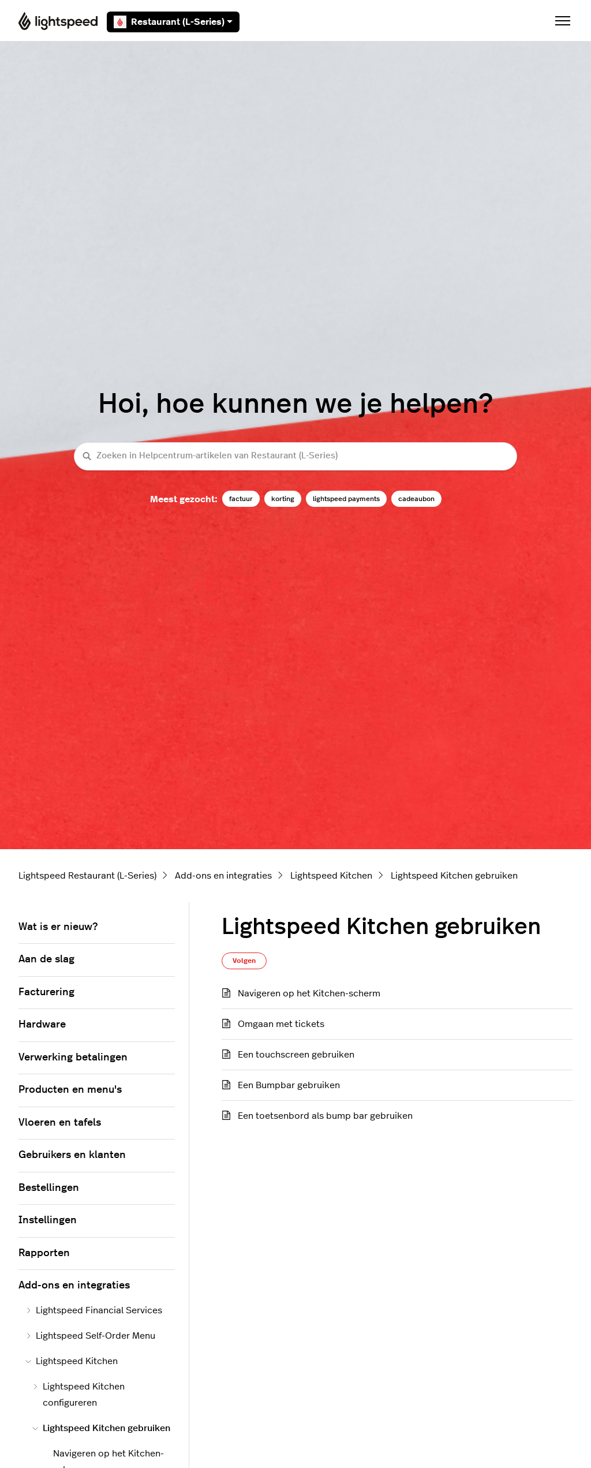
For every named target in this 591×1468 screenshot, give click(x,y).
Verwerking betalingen (73, 1057)
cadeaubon (416, 498)
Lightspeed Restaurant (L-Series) (87, 875)
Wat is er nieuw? (58, 927)
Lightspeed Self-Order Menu (90, 1335)
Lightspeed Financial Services (93, 1310)
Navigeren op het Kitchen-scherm (309, 993)
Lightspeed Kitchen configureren (78, 1394)
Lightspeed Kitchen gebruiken (454, 875)
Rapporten (44, 1253)
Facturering (46, 992)
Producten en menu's (70, 1090)
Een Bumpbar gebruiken (289, 1085)
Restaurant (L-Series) (173, 22)
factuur (241, 498)
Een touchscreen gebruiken (296, 1054)
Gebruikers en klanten (72, 1155)
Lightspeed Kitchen (331, 875)
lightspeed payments (346, 498)
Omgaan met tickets (281, 1024)
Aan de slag (46, 959)
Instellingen (47, 1220)
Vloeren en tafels (59, 1123)
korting (282, 498)
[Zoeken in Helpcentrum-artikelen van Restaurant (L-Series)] (295, 456)
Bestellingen (48, 1188)
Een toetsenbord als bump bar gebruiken (325, 1115)
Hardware (42, 1024)
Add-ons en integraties (223, 875)
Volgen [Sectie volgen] (244, 960)
